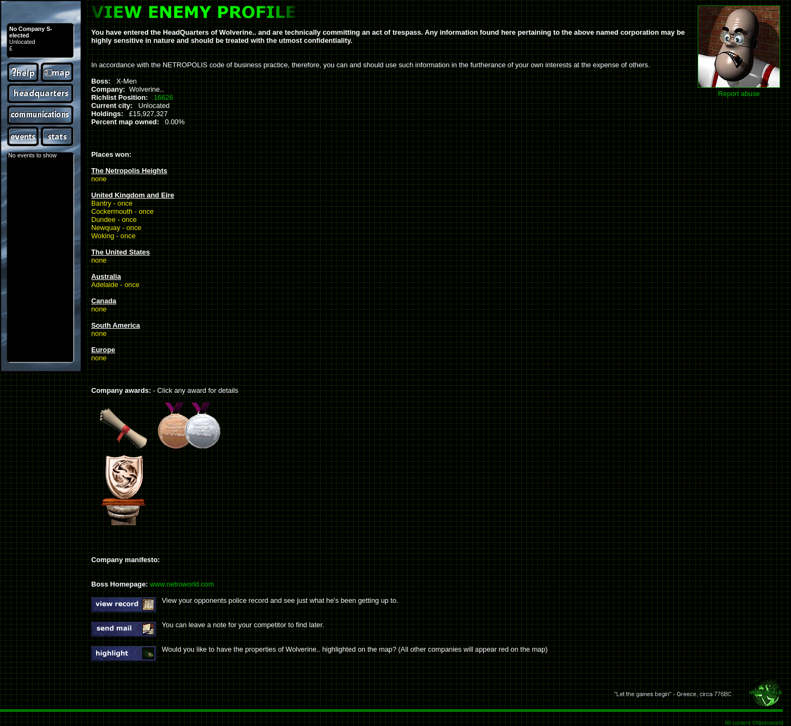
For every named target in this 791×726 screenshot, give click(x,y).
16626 (163, 97)
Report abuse (739, 94)
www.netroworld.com (182, 584)
